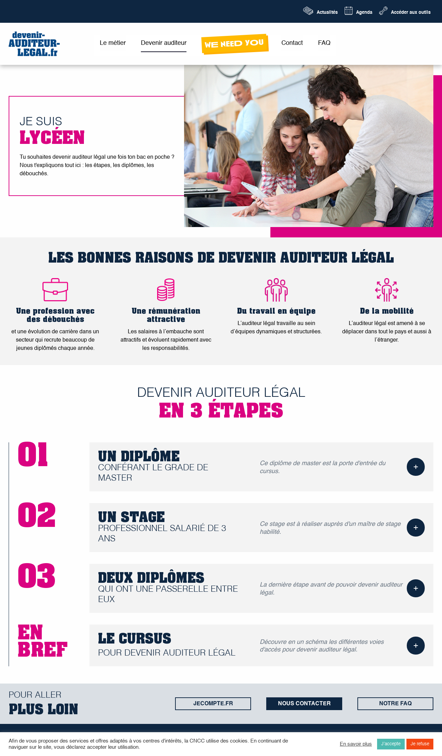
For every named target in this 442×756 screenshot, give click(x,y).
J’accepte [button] (391, 744)
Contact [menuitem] (292, 43)
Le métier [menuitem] (113, 43)
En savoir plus (356, 744)
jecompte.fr (213, 704)
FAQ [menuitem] (324, 43)
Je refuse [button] (420, 744)
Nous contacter (304, 704)
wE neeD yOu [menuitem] (234, 44)
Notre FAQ (395, 704)
